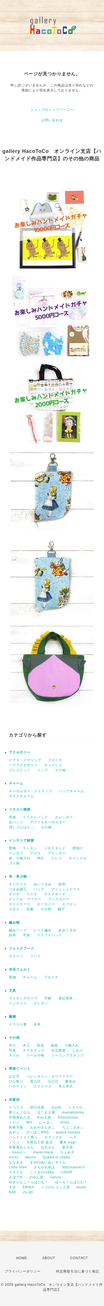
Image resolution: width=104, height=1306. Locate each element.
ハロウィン (18, 1086)
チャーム (16, 783)
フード (35, 956)
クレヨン (41, 1003)
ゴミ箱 (14, 863)
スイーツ (16, 956)
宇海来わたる (20, 1117)
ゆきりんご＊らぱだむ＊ (29, 1182)
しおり (77, 1050)
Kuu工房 (44, 1117)
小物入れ (72, 1045)
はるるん (48, 1147)
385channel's (73, 1167)
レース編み (43, 930)
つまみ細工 (18, 889)
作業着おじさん (21, 1147)
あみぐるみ (68, 930)
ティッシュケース (65, 889)
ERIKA (28, 1187)
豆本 (37, 1024)
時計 (40, 858)
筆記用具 (66, 998)
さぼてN (15, 1177)
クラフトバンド (49, 935)
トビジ (14, 1122)
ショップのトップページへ (52, 110)
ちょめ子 (67, 1152)
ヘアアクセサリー (23, 765)
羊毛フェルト (20, 969)
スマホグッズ (33, 1050)
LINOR (66, 1172)
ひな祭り (16, 1081)
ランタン (30, 848)
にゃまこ (46, 1122)
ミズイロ (75, 1107)
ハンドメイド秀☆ (23, 1137)
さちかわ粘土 (44, 1167)
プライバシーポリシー (23, 1271)
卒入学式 (66, 1086)
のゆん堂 (36, 1177)
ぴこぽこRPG (37, 1132)
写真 (12, 1050)
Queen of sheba (56, 1157)
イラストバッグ (35, 817)
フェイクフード (21, 948)
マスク (31, 894)
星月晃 (67, 1147)
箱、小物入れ (20, 858)
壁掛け (77, 848)
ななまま (16, 1162)
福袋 (54, 1045)
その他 (60, 770)
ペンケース (18, 1003)
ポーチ (14, 894)
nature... (57, 1177)
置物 (12, 848)
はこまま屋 (46, 1112)
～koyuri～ (18, 1152)
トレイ (56, 858)
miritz (14, 1157)
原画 (12, 817)
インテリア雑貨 (21, 840)
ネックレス (53, 765)
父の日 (53, 1081)
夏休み (70, 1081)
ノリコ (14, 1142)
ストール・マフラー (25, 899)
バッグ (39, 889)
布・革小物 (18, 876)
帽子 (61, 909)
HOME (21, 1258)
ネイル (14, 1055)
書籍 (12, 1017)
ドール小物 (35, 1055)
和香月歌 (16, 1127)
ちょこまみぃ (73, 1127)
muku (64, 1122)
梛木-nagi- (68, 1142)
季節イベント (20, 1069)
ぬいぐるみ (43, 884)
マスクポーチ (55, 894)
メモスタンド (55, 848)
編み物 (14, 922)
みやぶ (14, 1132)
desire (30, 1157)
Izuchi (56, 1107)
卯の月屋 (37, 1107)
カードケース (20, 904)
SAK (12, 1192)
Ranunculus (68, 1117)
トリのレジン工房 (55, 1187)
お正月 (14, 1076)
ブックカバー (59, 899)
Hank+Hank (43, 1152)
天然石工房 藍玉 (39, 1142)
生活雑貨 (58, 1050)
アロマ (35, 853)
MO (29, 1122)
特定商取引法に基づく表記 (77, 1271)
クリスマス (43, 1086)
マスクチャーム (21, 796)
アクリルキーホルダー (48, 822)
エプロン (69, 904)
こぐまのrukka (42, 1172)
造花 (40, 1045)
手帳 (48, 998)
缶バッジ (16, 822)
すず (12, 1187)
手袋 (26, 935)
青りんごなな (20, 1112)
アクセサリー (20, 752)
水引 (12, 1045)
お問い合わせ (52, 120)
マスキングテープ (23, 998)
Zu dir (28, 1192)
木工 (26, 1045)
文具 (12, 991)
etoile (81, 1187)
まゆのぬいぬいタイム (48, 1162)
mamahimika (73, 1112)
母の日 (35, 1081)
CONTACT (79, 1258)
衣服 (30, 909)
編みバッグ (18, 930)
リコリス (16, 1107)
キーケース (18, 884)
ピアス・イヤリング (25, 760)
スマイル (16, 1172)
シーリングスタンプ (67, 1055)
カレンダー (64, 817)
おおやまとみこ (42, 1127)
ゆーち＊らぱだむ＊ (71, 1182)
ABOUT (48, 1258)
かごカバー (46, 904)
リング (42, 770)
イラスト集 (18, 1024)
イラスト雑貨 (20, 809)
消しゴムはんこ (21, 827)
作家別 (14, 1100)
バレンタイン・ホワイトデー (49, 1076)
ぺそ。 (74, 1137)
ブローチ (55, 760)
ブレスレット (20, 770)
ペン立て (16, 853)
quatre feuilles (68, 1132)
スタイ (14, 909)
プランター (57, 853)
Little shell (18, 1167)
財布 (62, 884)
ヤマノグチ (53, 1137)
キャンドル (78, 858)
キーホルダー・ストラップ (30, 791)
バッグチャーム (71, 791)
